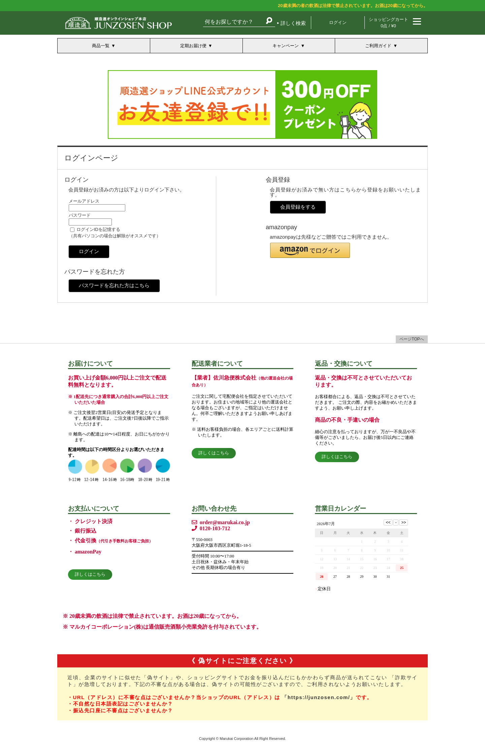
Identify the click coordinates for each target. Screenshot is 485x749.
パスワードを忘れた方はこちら (114, 285)
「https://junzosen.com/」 (319, 697)
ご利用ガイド (378, 45)
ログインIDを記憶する (98, 229)
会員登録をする (298, 207)
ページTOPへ (411, 339)
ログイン (338, 22)
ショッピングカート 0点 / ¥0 (388, 22)
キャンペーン (285, 45)
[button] (310, 250)
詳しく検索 (293, 23)
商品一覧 (100, 45)
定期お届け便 (193, 45)
